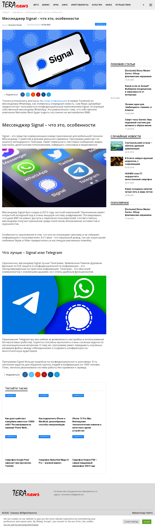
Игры (55, 4)
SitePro (149, 513)
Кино (65, 4)
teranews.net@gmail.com (73, 494)
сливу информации (55, 100)
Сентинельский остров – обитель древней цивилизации (138, 146)
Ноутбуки (44, 395)
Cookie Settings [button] (131, 521)
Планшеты (10, 395)
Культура (97, 4)
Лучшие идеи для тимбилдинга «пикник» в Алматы (138, 107)
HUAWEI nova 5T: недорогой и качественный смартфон (138, 176)
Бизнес (46, 4)
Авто (36, 4)
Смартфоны (100, 24)
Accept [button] (147, 521)
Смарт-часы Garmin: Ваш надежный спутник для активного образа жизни (138, 122)
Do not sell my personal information (21, 524)
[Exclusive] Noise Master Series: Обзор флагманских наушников (138, 73)
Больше (119, 4)
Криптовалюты (79, 4)
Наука (109, 4)
